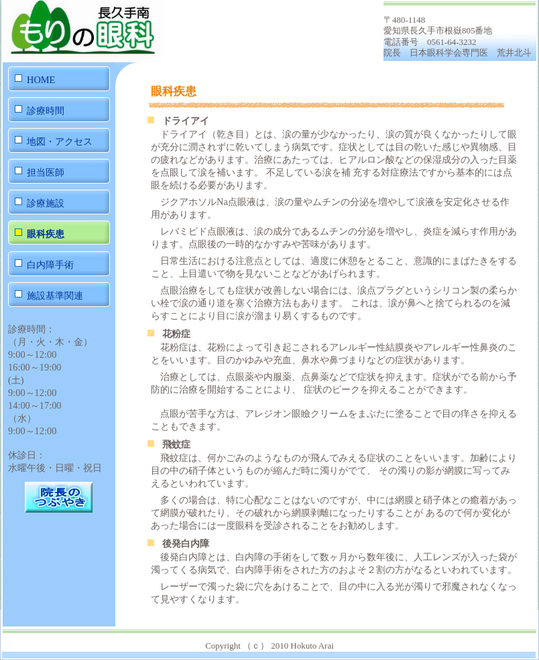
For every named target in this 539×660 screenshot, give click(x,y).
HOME (41, 79)
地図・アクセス (60, 141)
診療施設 (45, 203)
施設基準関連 (55, 295)
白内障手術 (50, 264)
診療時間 (45, 110)
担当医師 (45, 172)
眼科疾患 (45, 233)
